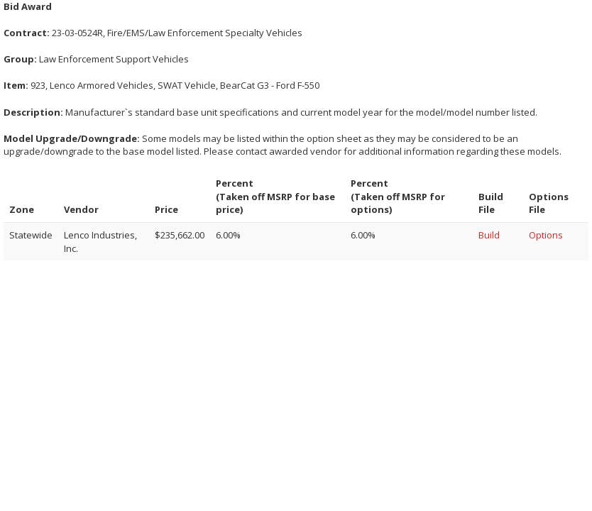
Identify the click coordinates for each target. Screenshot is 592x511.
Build (489, 235)
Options (546, 235)
